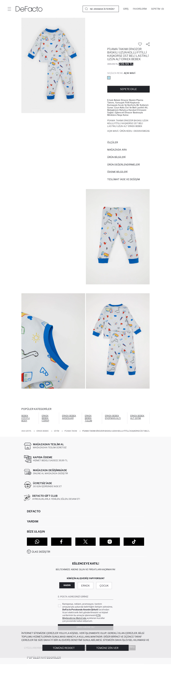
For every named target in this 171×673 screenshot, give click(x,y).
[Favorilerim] (140, 8)
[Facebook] (61, 542)
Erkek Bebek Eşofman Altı (113, 416)
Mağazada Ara (117, 149)
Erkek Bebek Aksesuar (69, 416)
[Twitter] (85, 542)
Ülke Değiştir (41, 551)
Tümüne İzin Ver (107, 647)
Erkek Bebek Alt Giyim (137, 416)
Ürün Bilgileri (116, 157)
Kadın (67, 585)
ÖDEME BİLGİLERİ (117, 171)
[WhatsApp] (37, 542)
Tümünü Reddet (64, 647)
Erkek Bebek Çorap (45, 418)
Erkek (85, 585)
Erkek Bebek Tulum (88, 418)
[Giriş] (126, 8)
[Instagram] (110, 542)
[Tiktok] (134, 542)
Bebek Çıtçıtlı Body (25, 418)
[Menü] (9, 9)
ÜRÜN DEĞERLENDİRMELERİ (123, 164)
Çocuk (104, 585)
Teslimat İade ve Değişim (123, 179)
